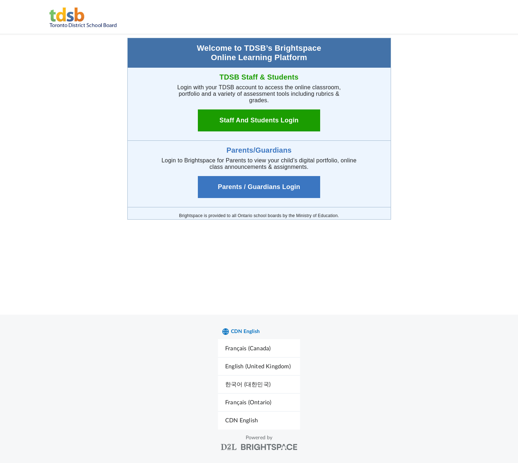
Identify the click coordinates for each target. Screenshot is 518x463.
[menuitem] (259, 348)
